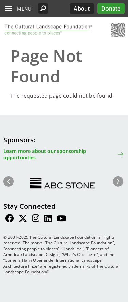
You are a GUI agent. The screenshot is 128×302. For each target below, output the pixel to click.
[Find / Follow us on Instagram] (35, 219)
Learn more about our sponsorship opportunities (44, 154)
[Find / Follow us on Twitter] (23, 219)
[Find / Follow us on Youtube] (61, 219)
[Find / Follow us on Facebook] (9, 219)
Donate (110, 8)
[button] (43, 8)
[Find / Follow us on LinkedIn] (48, 219)
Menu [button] (24, 8)
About (82, 8)
